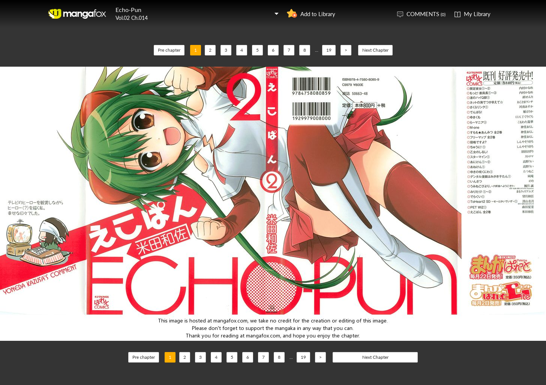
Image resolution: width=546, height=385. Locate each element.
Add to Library (317, 13)
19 (329, 50)
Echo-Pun (128, 9)
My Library (477, 13)
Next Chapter (375, 50)
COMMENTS (426, 13)
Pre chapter (169, 50)
